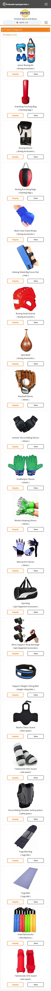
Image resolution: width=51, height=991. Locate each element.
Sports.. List (22, 22)
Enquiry (15, 74)
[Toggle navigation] (46, 22)
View (36, 74)
